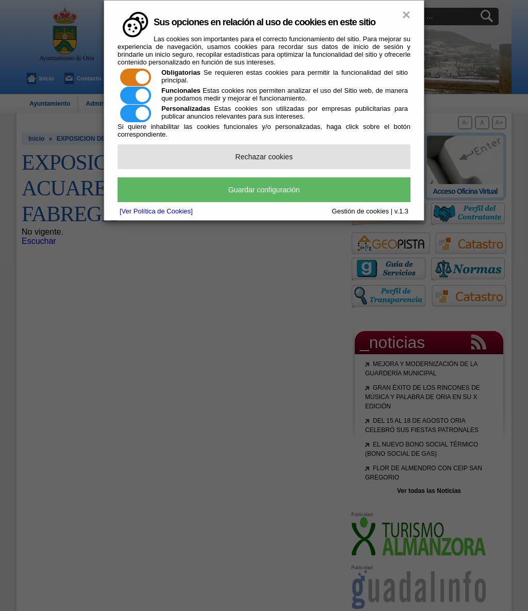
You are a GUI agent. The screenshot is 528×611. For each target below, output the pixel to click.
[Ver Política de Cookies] (156, 211)
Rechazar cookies (263, 157)
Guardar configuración (264, 190)
